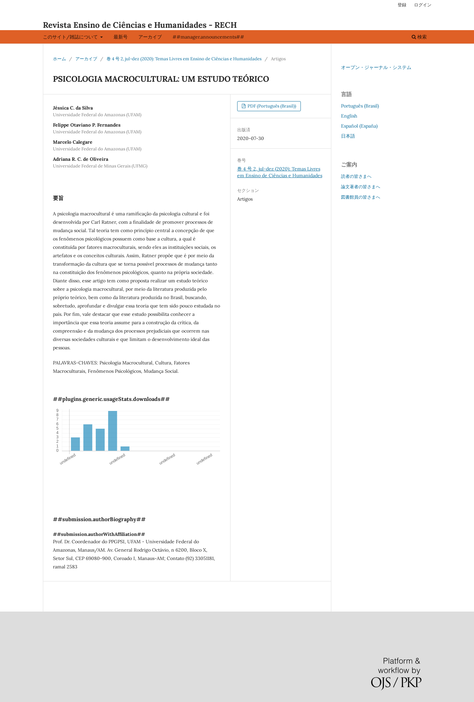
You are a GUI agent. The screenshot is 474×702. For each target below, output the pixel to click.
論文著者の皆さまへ (360, 187)
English (349, 116)
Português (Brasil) (360, 106)
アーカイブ (150, 37)
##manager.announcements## (208, 37)
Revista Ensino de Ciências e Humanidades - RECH (140, 25)
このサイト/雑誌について (71, 37)
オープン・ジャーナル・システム (376, 67)
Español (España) (359, 126)
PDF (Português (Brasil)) (271, 106)
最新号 (121, 37)
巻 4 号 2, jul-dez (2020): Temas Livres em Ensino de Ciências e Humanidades (184, 59)
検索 (419, 37)
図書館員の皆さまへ (360, 197)
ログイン (422, 5)
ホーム (59, 59)
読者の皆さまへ (356, 176)
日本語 (348, 136)
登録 (402, 5)
